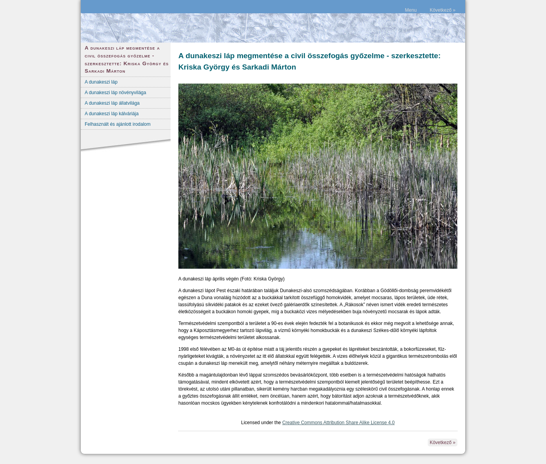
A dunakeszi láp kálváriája (112, 113)
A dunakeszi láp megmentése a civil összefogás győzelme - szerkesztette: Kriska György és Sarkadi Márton (127, 59)
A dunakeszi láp (101, 82)
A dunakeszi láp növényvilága (115, 92)
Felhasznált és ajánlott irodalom (118, 124)
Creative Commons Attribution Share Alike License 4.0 (338, 422)
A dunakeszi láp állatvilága (112, 103)
